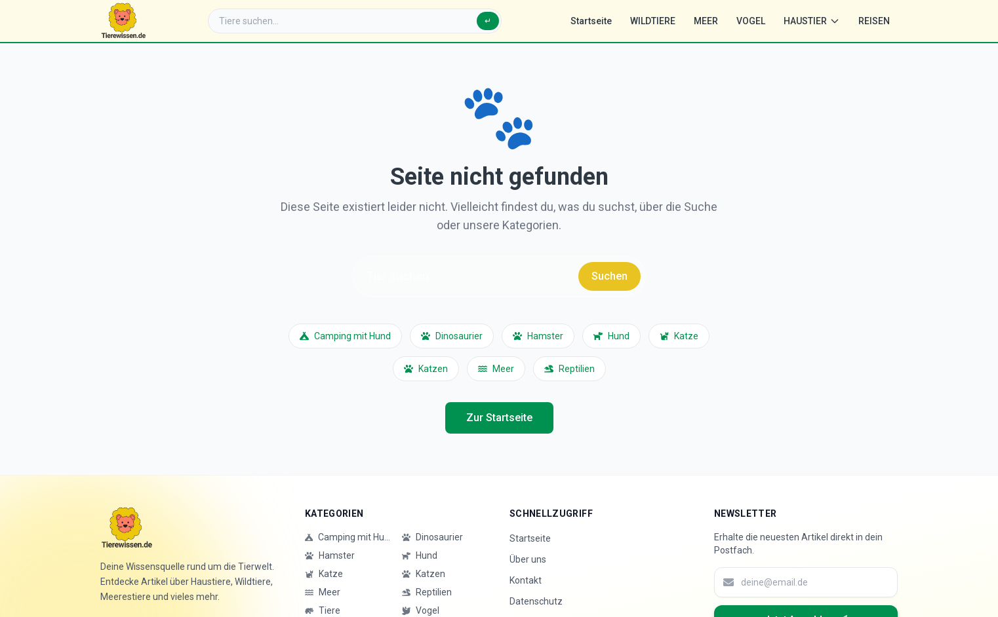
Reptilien (569, 369)
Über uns (527, 559)
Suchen (609, 276)
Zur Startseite (499, 417)
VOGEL (750, 21)
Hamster (538, 336)
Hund (611, 336)
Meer (496, 369)
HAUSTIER (812, 21)
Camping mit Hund (345, 336)
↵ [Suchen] (488, 21)
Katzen (426, 369)
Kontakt (525, 580)
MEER (706, 21)
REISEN (874, 21)
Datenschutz (536, 601)
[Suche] (355, 21)
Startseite (591, 21)
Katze (679, 336)
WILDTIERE (652, 21)
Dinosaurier (452, 336)
